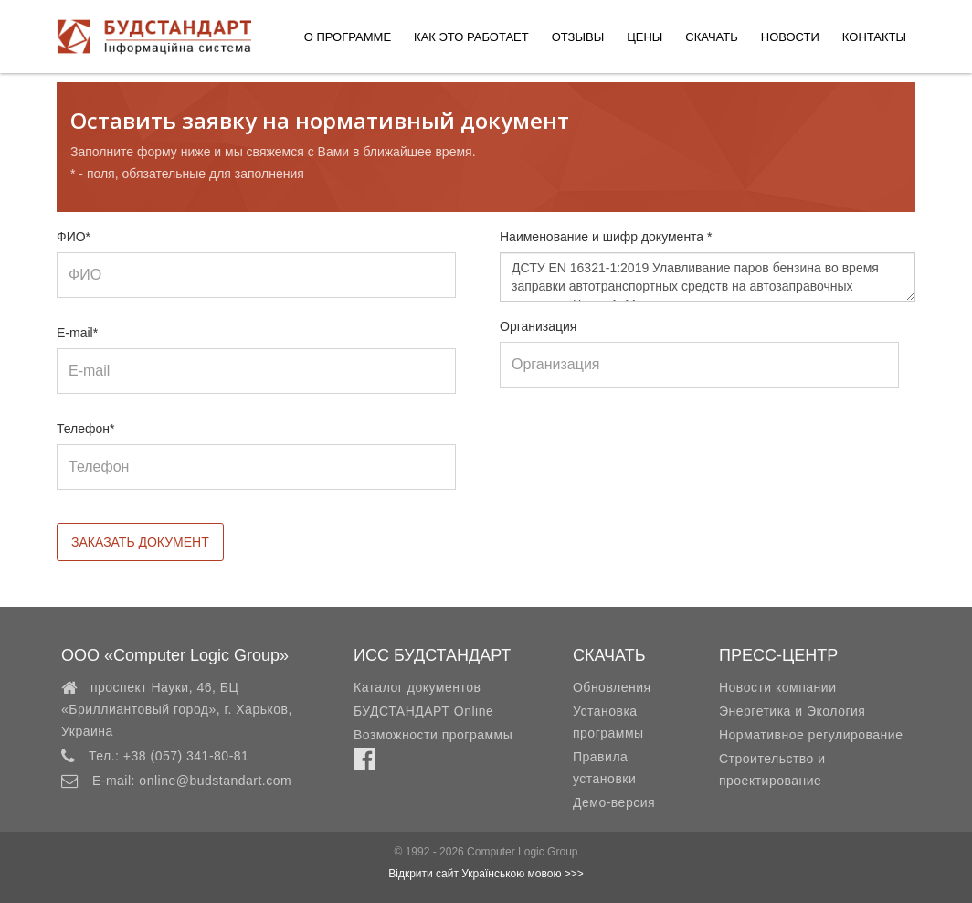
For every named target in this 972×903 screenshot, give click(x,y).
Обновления (612, 687)
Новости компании (778, 687)
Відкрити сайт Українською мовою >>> (486, 873)
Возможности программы (433, 735)
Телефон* (86, 428)
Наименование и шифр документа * (606, 236)
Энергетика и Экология (792, 711)
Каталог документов (417, 687)
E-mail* (77, 332)
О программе (347, 37)
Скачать (711, 37)
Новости (790, 37)
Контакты (874, 37)
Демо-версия (614, 802)
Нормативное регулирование (811, 735)
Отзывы (578, 37)
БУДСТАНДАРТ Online (423, 711)
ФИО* (73, 236)
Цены (644, 37)
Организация (538, 326)
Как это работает (471, 37)
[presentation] (638, 456)
